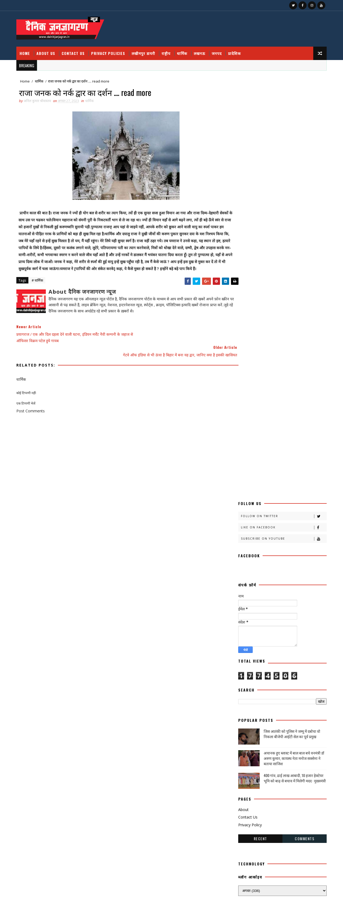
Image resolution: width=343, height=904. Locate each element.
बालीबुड (244, 625)
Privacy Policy (249, 400)
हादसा (288, 719)
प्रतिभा (304, 597)
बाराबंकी (296, 616)
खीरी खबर (265, 541)
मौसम (243, 653)
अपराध (293, 494)
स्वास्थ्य (264, 719)
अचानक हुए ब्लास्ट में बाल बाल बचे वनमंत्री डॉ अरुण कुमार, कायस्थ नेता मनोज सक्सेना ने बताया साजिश (293, 333)
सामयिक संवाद (296, 700)
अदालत (270, 494)
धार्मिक (183, 51)
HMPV (271, 738)
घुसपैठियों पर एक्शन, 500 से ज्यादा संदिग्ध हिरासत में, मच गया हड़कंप (278, 858)
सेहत (264, 710)
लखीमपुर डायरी (144, 51)
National (299, 738)
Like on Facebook (282, 103)
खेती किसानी (246, 560)
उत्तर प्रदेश (270, 503)
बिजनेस (267, 625)
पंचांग (266, 597)
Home (26, 51)
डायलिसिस (274, 588)
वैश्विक (296, 681)
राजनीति (265, 653)
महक (242, 644)
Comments (303, 413)
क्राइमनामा (245, 531)
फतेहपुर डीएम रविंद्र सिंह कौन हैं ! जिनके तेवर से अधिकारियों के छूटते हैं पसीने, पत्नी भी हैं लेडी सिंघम (281, 816)
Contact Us (74, 51)
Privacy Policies (109, 51)
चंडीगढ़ (270, 569)
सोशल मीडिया (291, 710)
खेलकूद (293, 560)
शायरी (243, 691)
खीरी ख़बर (297, 541)
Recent (259, 413)
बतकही (273, 616)
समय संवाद (246, 700)
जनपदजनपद (247, 588)
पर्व (284, 597)
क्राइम (271, 522)
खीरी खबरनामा (248, 550)
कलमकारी (298, 503)
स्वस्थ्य (243, 719)
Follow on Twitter (282, 91)
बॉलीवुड (290, 625)
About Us (47, 51)
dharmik (292, 728)
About (242, 384)
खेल (270, 560)
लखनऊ (200, 51)
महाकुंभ (264, 644)
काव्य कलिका (269, 513)
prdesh (246, 747)
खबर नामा (294, 531)
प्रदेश (242, 606)
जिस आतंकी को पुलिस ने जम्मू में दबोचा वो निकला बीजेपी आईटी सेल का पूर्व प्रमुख (291, 309)
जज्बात (263, 578)
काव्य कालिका (299, 513)
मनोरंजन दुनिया (292, 635)
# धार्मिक (38, 286)
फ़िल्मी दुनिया (247, 616)
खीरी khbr (306, 550)
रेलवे (266, 663)
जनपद (218, 51)
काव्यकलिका (246, 522)
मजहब (265, 635)
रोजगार (289, 663)
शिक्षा (264, 691)
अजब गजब (246, 494)
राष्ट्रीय (167, 51)
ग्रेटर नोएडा (246, 569)
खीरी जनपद (277, 550)
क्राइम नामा (295, 522)
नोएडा (243, 597)
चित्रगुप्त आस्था (296, 569)
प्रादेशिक (235, 51)
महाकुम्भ (291, 644)
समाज (269, 700)
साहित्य (243, 710)
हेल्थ (268, 728)
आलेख (243, 503)
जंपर (242, 578)
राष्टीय (289, 653)
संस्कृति (285, 691)
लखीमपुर (271, 672)
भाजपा (243, 635)
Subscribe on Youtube (282, 114)
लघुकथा (244, 681)
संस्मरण (308, 691)
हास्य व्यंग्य (245, 728)
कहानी (243, 513)
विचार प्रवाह (269, 681)
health (246, 738)
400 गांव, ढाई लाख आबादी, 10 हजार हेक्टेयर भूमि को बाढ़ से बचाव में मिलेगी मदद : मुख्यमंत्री (294, 353)
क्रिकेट (270, 531)
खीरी (242, 541)
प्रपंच (267, 606)
